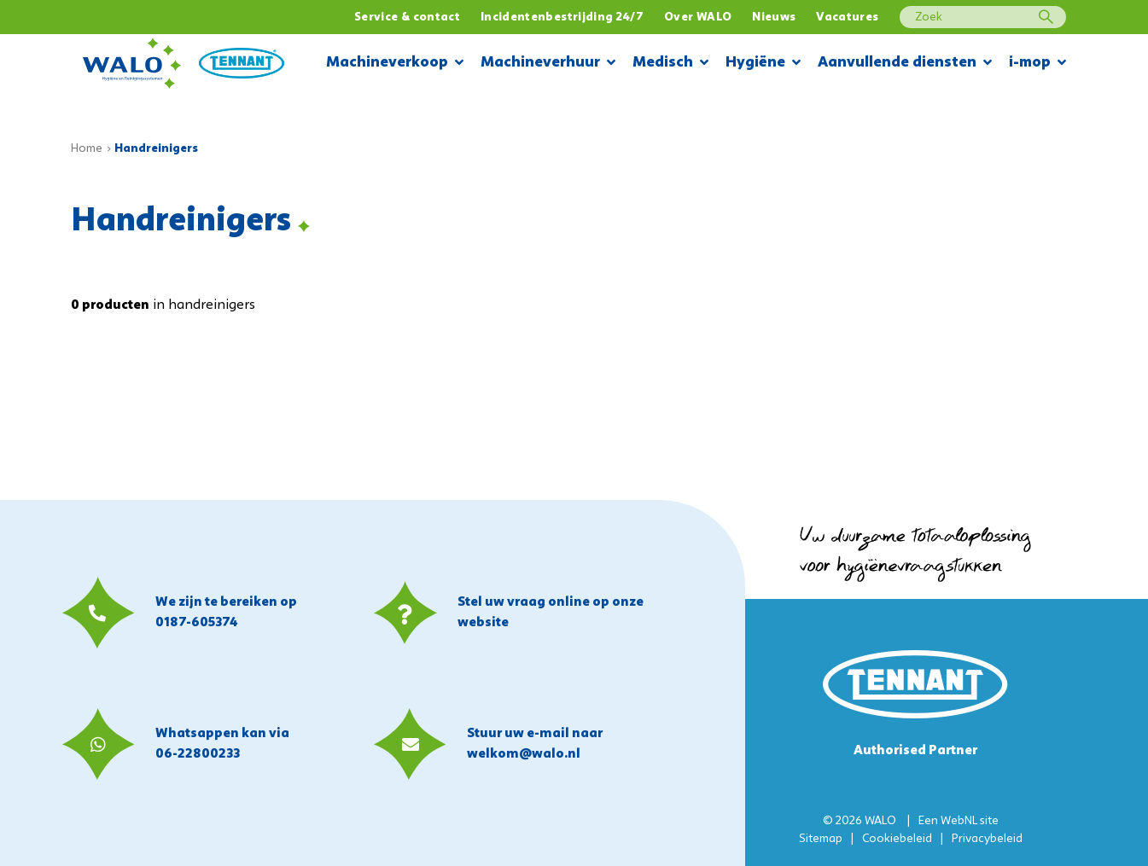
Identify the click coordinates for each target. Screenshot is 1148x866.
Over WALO (697, 17)
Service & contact (407, 17)
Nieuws (773, 17)
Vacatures (847, 17)
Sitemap (820, 839)
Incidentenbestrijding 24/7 (562, 17)
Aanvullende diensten (905, 63)
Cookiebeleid (897, 839)
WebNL (959, 821)
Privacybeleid (987, 839)
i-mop (1037, 63)
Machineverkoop (394, 63)
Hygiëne (763, 63)
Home (86, 148)
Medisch (670, 63)
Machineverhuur (548, 63)
